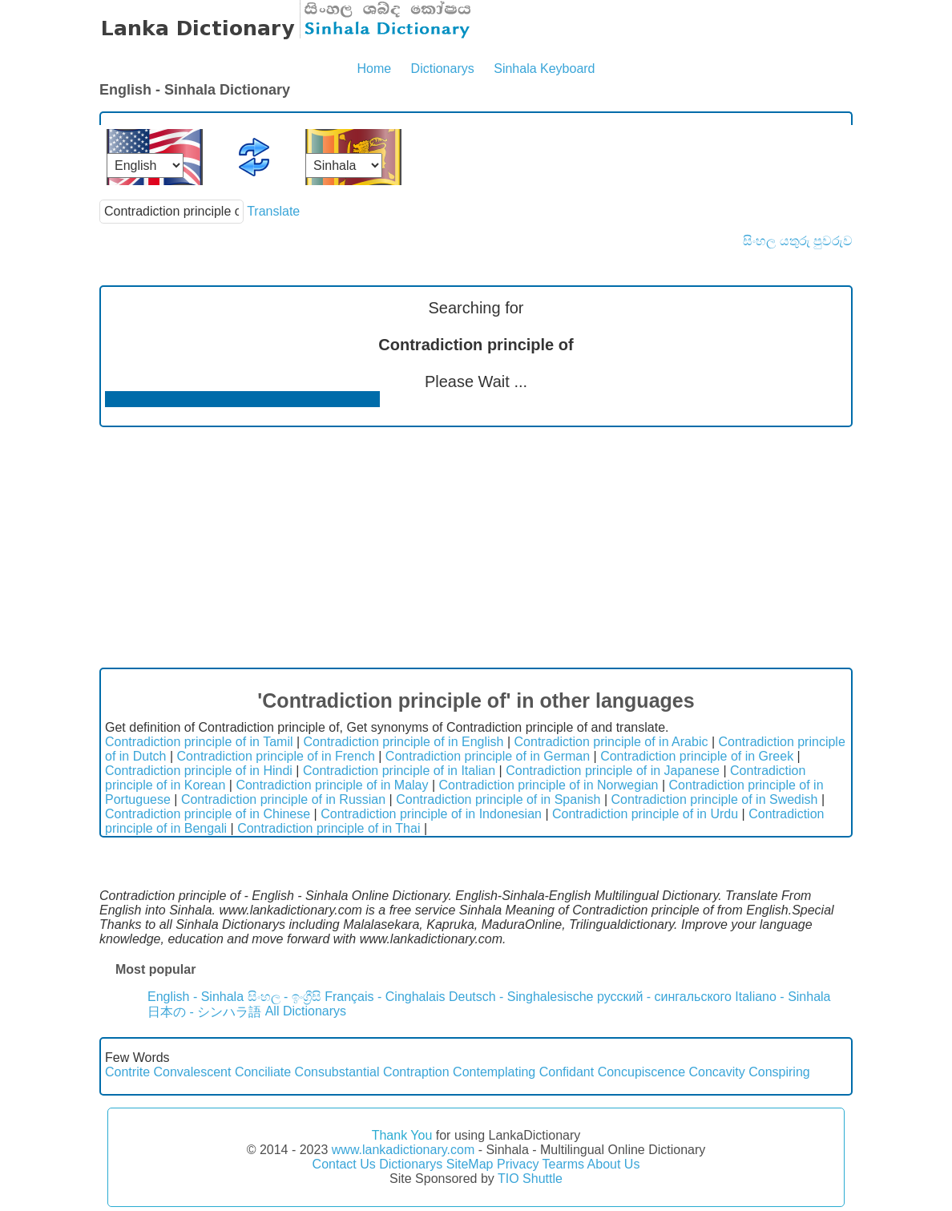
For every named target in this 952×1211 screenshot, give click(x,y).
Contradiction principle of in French (276, 756)
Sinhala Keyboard (544, 68)
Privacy (518, 1164)
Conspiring (778, 1072)
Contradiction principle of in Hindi (198, 770)
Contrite (127, 1072)
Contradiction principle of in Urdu (645, 814)
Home (374, 68)
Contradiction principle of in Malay (332, 785)
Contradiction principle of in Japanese (613, 770)
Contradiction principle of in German (487, 756)
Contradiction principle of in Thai (328, 828)
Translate (273, 211)
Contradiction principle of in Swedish (714, 799)
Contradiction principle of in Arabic (611, 742)
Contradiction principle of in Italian (399, 770)
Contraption (416, 1072)
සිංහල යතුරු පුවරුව (798, 241)
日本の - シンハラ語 (204, 1012)
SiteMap (470, 1164)
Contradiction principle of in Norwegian (549, 785)
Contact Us (344, 1164)
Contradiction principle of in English (404, 742)
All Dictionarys (305, 1011)
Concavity (717, 1072)
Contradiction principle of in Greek (696, 756)
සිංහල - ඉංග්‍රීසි (284, 996)
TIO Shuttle (530, 1178)
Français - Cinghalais (385, 996)
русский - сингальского (664, 996)
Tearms (563, 1164)
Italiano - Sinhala (782, 996)
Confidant (567, 1072)
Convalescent (192, 1072)
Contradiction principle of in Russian (283, 799)
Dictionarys (442, 68)
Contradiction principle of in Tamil (198, 742)
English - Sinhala (195, 996)
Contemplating (494, 1072)
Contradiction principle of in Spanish (498, 799)
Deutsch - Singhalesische (521, 996)
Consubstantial (337, 1072)
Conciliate (263, 1072)
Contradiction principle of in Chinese (207, 814)
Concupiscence (641, 1072)
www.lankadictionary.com (403, 1150)
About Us (613, 1164)
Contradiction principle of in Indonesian (431, 814)
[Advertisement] (476, 547)
